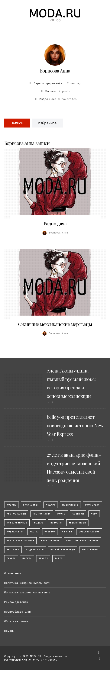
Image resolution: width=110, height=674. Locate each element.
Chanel (11, 558)
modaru (11, 504)
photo (61, 513)
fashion (50, 531)
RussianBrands (17, 522)
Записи (17, 123)
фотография (90, 549)
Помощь (9, 631)
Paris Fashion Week (20, 540)
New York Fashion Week (82, 540)
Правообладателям (18, 611)
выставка (13, 549)
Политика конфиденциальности (27, 583)
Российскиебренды (63, 549)
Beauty (43, 558)
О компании (12, 573)
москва (27, 558)
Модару (39, 522)
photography (42, 513)
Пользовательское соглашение (27, 592)
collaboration (89, 531)
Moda (94, 513)
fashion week (50, 540)
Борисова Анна (55, 70)
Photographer (16, 513)
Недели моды (77, 522)
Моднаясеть (15, 531)
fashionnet (31, 504)
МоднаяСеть (70, 504)
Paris (59, 558)
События (78, 513)
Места (34, 531)
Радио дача (55, 223)
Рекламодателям (16, 602)
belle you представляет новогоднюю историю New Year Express (75, 425)
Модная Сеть (35, 549)
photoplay (92, 504)
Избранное (47, 123)
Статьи (67, 531)
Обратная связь (16, 621)
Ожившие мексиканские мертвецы (55, 324)
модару (50, 504)
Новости (56, 522)
